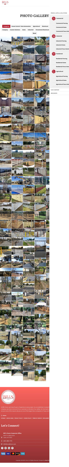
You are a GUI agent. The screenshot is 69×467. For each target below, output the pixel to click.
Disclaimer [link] (46, 418)
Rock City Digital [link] (49, 464)
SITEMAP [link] (3, 418)
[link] (5, 4)
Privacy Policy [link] (19, 418)
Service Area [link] (10, 418)
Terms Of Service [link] (37, 418)
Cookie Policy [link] (28, 418)
